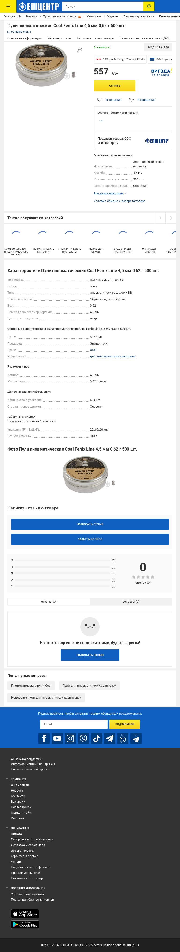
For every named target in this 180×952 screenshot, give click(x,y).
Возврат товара (22, 850)
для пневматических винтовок (112, 356)
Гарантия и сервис (24, 856)
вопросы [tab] (129, 601)
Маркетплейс (21, 812)
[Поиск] (148, 6)
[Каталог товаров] (8, 6)
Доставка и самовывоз (28, 845)
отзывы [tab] (46, 601)
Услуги (16, 861)
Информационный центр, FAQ (33, 764)
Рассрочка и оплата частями (32, 839)
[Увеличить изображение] (79, 50)
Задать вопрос (90, 539)
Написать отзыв (90, 524)
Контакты (18, 796)
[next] (170, 218)
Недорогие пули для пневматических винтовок (46, 697)
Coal (93, 350)
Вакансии (18, 801)
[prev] (160, 218)
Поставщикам (21, 807)
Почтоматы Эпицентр (27, 878)
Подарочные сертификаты (30, 867)
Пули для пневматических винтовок (89, 685)
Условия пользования (27, 894)
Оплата (16, 834)
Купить (114, 85)
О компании (20, 785)
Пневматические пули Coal (31, 685)
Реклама (17, 818)
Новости (17, 790)
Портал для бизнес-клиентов (32, 899)
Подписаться (124, 724)
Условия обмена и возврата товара (119, 201)
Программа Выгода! (25, 872)
